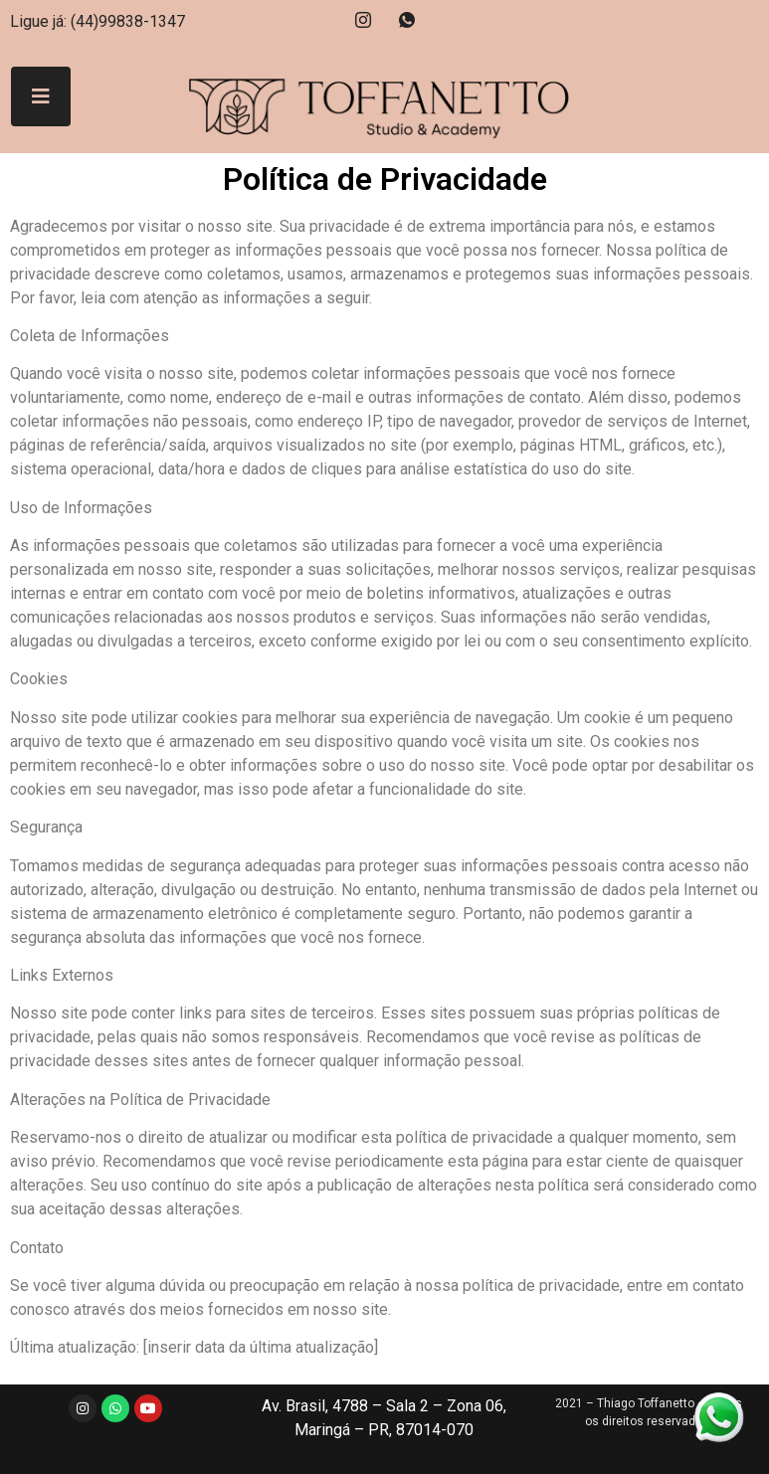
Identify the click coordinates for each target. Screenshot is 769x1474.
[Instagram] (363, 20)
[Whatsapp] (407, 20)
